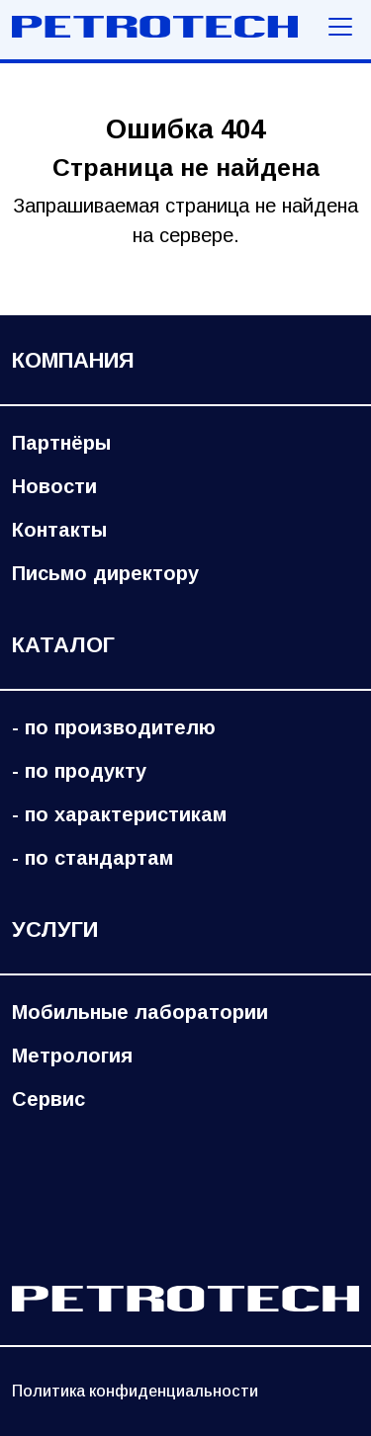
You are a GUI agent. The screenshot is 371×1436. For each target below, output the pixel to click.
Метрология (72, 1055)
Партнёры (61, 443)
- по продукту (79, 771)
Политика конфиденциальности (135, 1391)
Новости (54, 486)
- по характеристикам (119, 814)
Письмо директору (105, 573)
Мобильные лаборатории (140, 1012)
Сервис (48, 1099)
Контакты (59, 530)
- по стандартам (92, 858)
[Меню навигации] (340, 26)
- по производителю (114, 727)
